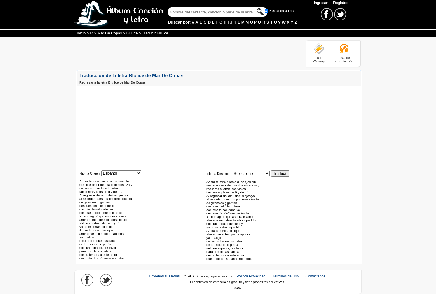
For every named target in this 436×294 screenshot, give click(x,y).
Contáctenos (315, 276)
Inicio (81, 33)
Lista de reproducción (344, 59)
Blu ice (132, 33)
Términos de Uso (285, 276)
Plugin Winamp (318, 59)
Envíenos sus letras (164, 276)
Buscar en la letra (281, 11)
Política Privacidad (251, 276)
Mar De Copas (110, 33)
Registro (340, 3)
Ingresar (321, 3)
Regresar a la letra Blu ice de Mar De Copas (112, 82)
